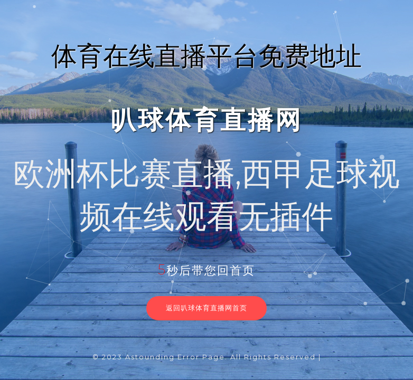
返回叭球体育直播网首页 (206, 307)
